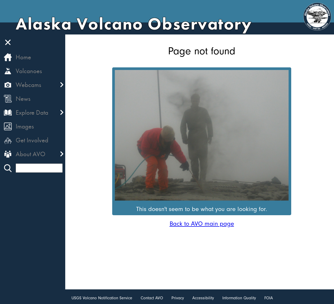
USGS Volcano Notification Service (101, 298)
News (23, 98)
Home (23, 57)
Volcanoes (29, 71)
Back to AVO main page (202, 223)
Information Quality (239, 298)
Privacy (177, 298)
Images (25, 126)
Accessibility (203, 298)
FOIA (268, 298)
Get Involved (32, 140)
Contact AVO (152, 298)
